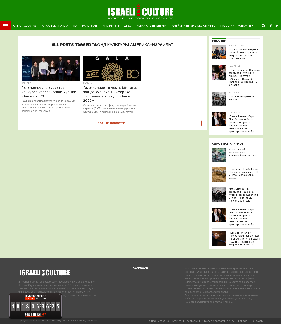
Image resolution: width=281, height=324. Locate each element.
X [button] (59, 294)
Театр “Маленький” (85, 25)
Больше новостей (111, 123)
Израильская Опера (55, 25)
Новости (226, 25)
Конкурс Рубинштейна (151, 25)
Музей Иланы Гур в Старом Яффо (193, 25)
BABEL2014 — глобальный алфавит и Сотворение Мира (203, 321)
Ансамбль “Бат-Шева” (117, 25)
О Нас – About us (25, 25)
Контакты (244, 25)
